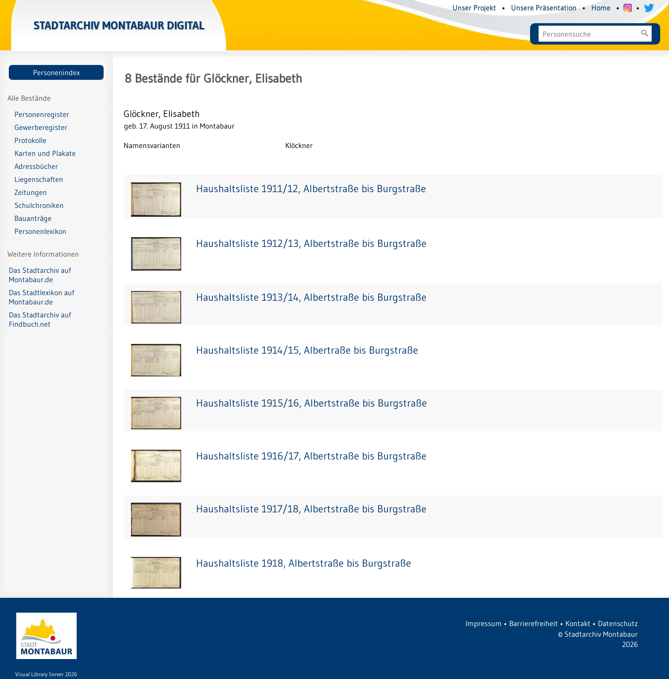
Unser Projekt (474, 7)
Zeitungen (30, 192)
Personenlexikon (40, 231)
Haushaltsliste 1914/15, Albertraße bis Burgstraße (307, 350)
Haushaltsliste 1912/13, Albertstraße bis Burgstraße (311, 243)
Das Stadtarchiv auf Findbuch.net (40, 319)
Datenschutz (618, 623)
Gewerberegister (40, 127)
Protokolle (30, 140)
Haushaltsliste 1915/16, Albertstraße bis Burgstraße (311, 403)
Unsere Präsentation (544, 7)
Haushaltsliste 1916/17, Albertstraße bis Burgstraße (311, 456)
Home (600, 7)
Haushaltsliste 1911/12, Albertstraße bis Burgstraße (311, 188)
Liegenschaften (38, 179)
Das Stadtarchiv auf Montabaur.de (40, 274)
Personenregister (41, 114)
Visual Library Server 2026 (46, 674)
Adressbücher (36, 166)
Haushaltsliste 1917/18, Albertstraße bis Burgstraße (311, 509)
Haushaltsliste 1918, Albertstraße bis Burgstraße (303, 563)
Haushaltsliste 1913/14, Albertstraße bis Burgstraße (311, 297)
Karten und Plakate (45, 153)
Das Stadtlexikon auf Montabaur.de (41, 297)
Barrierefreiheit (533, 623)
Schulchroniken (39, 205)
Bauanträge (33, 218)
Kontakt (577, 623)
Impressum (484, 623)
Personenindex (56, 72)
